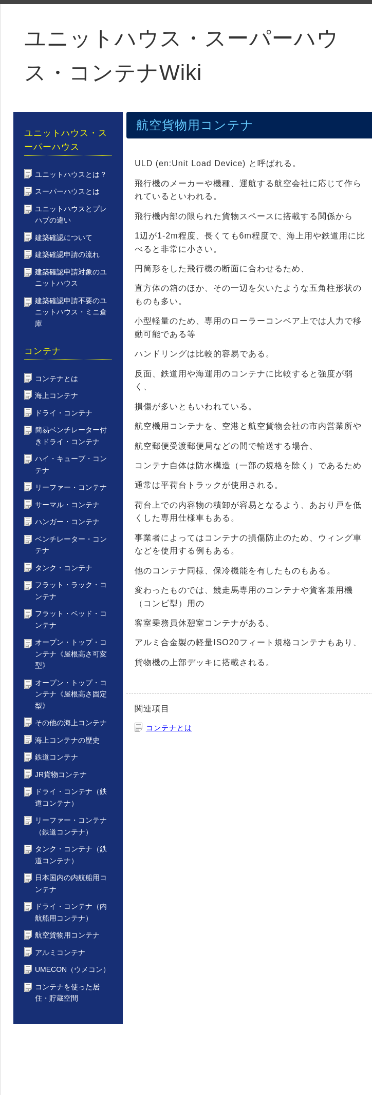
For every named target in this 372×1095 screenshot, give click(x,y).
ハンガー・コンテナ (67, 521)
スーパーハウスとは (67, 191)
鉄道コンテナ (56, 757)
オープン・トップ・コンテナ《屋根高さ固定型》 (71, 694)
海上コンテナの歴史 (67, 740)
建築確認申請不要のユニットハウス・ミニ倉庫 (71, 312)
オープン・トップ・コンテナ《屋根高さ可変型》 (71, 653)
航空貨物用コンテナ (67, 935)
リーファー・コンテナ (71, 487)
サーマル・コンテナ (67, 505)
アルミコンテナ (60, 952)
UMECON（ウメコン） (72, 969)
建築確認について (63, 237)
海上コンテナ (56, 395)
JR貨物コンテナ (61, 774)
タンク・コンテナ (63, 568)
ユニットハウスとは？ (71, 174)
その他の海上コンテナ (71, 723)
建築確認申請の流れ (67, 254)
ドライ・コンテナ (63, 413)
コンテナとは (169, 728)
